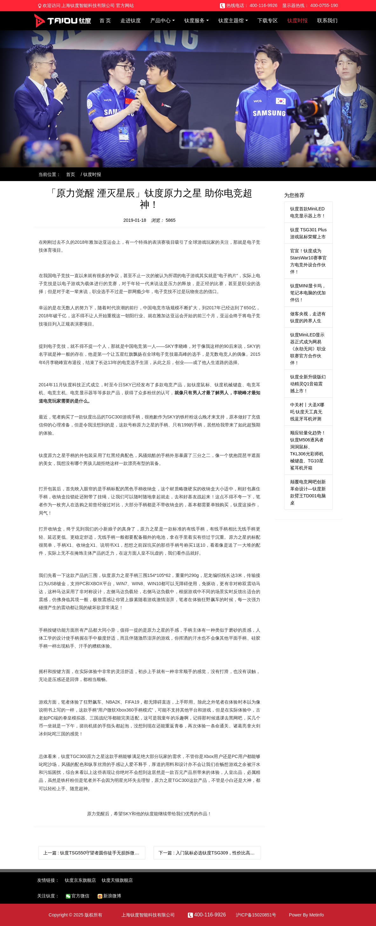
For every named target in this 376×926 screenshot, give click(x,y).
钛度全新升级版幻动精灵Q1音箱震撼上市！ (308, 383)
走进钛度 (130, 20)
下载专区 (267, 20)
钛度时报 (297, 20)
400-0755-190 (324, 5)
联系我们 (327, 20)
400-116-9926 (263, 5)
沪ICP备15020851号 (256, 914)
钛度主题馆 (231, 20)
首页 (70, 174)
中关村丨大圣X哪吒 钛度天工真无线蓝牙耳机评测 (307, 411)
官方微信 (78, 895)
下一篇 (210, 852)
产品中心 (160, 20)
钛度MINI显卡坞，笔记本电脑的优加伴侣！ (308, 292)
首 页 (105, 20)
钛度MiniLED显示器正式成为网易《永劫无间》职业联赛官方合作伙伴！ (308, 348)
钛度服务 (194, 20)
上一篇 (94, 852)
